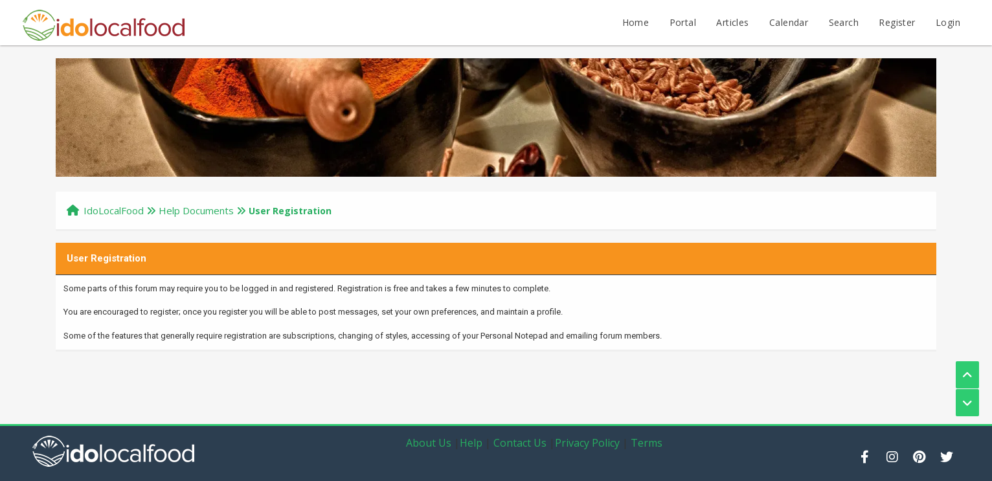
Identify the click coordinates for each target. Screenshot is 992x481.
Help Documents (196, 210)
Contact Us (520, 443)
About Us (428, 443)
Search (844, 22)
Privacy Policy (587, 443)
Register (897, 22)
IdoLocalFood (114, 210)
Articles (732, 22)
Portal (683, 22)
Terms (646, 443)
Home (635, 22)
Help (471, 443)
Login (948, 22)
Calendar (788, 22)
